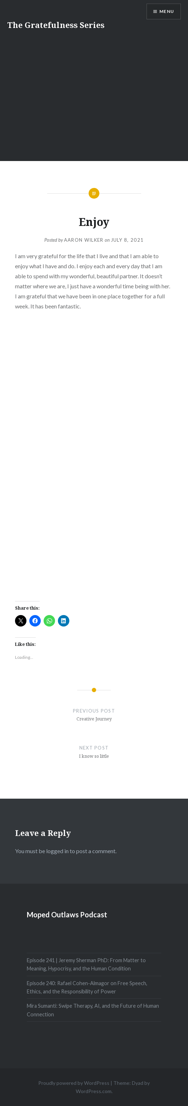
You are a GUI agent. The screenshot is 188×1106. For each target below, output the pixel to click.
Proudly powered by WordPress (73, 1083)
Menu (166, 11)
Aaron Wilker (84, 240)
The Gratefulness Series (55, 24)
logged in (57, 850)
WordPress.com (94, 1091)
